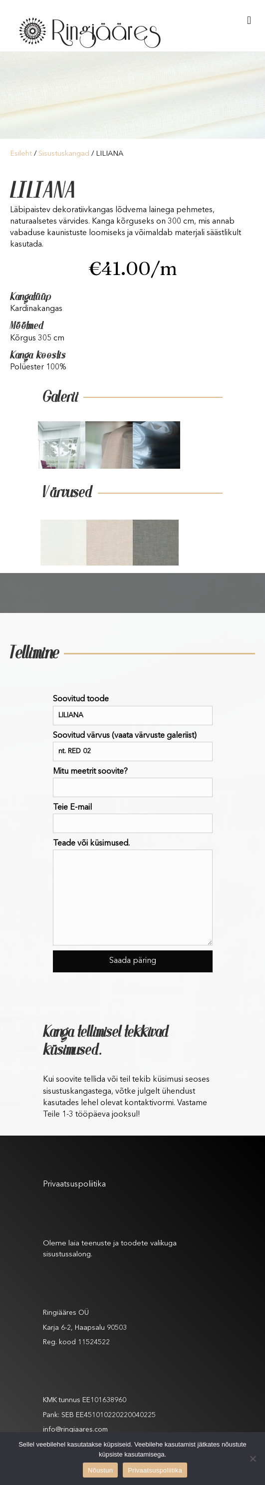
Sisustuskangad (63, 154)
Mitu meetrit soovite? (133, 782)
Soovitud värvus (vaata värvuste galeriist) (133, 746)
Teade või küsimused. (133, 892)
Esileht (21, 154)
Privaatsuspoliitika (74, 1184)
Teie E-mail (133, 818)
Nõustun (100, 1470)
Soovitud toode (133, 710)
